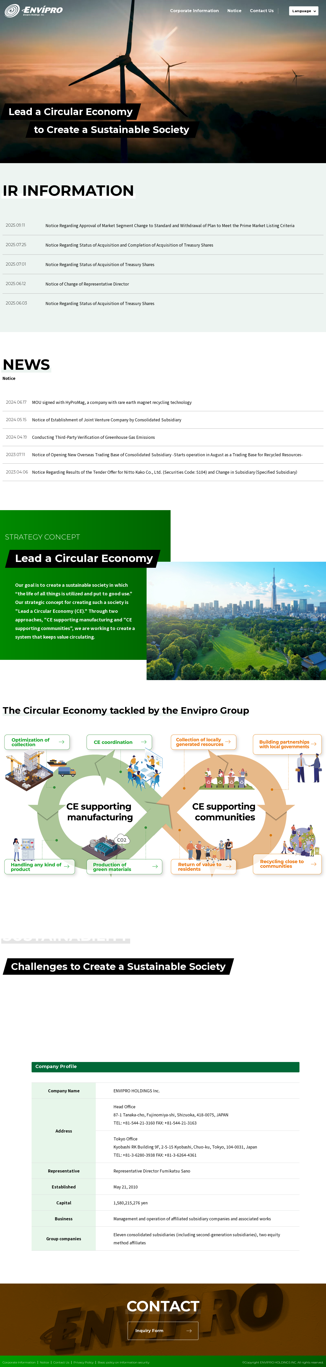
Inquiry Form (149, 1330)
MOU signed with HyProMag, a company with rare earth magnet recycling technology (112, 402)
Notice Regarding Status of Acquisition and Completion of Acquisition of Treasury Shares (129, 245)
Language (301, 11)
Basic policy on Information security (123, 1362)
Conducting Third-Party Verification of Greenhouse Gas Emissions (93, 437)
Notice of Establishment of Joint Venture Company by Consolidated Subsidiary (106, 419)
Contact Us (262, 10)
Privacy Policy (84, 1362)
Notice (234, 10)
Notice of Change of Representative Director (87, 284)
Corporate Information (194, 10)
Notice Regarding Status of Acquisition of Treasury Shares (99, 264)
